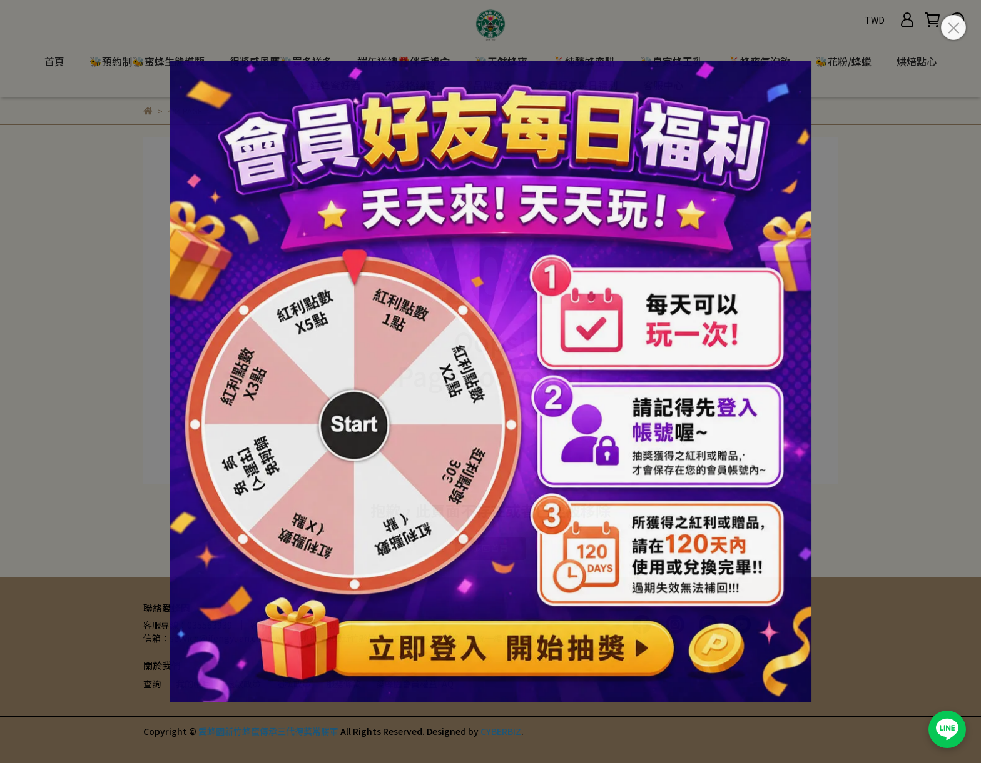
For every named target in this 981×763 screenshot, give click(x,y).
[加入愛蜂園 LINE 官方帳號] (947, 729)
